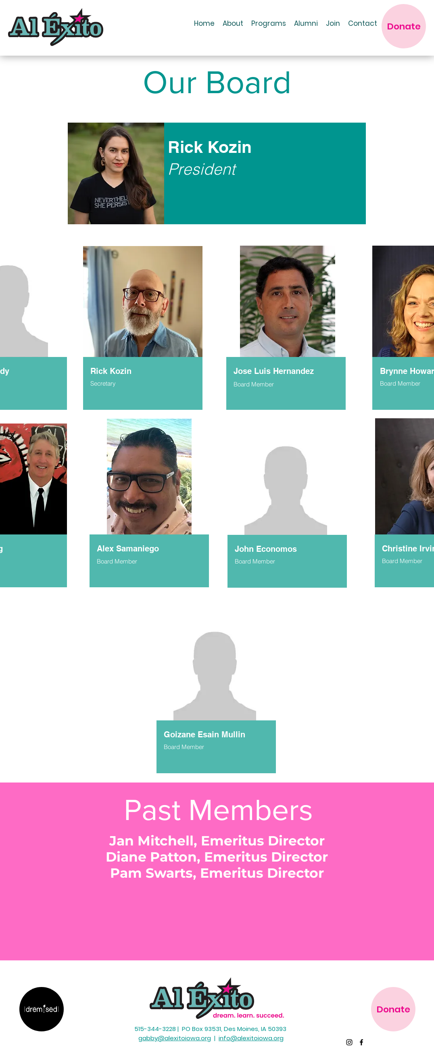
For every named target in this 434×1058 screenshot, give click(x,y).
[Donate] (404, 26)
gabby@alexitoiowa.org (174, 1038)
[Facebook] (361, 1042)
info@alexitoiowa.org (251, 1038)
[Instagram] (349, 1042)
